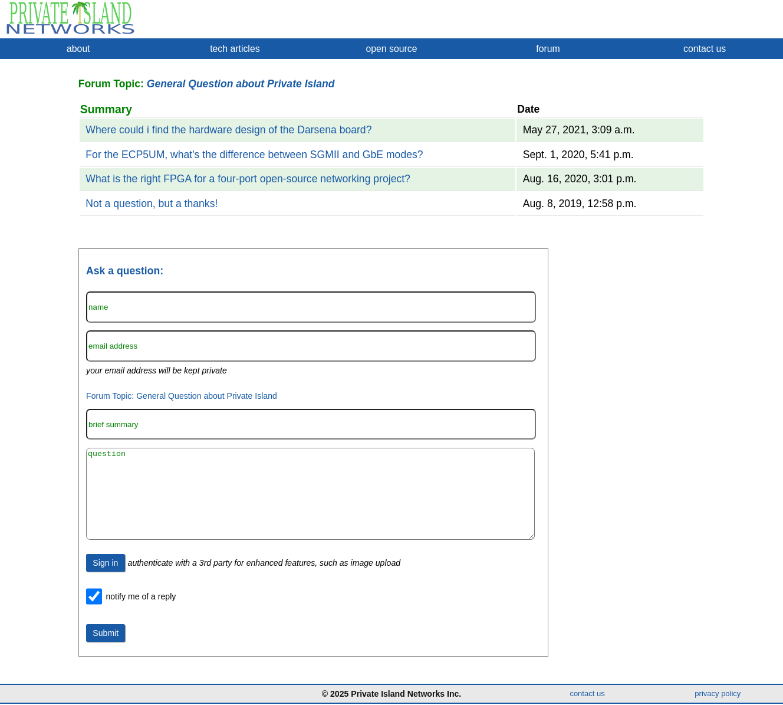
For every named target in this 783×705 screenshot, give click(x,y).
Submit (106, 650)
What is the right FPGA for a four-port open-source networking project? (247, 179)
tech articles (234, 49)
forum (548, 49)
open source (391, 49)
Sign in (105, 580)
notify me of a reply (141, 614)
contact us (704, 49)
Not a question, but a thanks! (151, 203)
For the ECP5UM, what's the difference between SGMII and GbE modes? (254, 154)
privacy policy (718, 694)
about (78, 49)
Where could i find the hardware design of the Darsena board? (228, 130)
